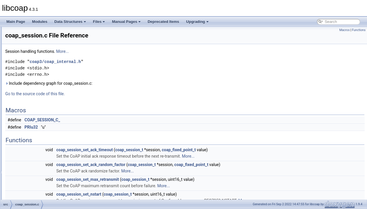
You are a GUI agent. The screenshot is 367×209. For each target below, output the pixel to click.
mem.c (29, 161)
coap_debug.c (35, 46)
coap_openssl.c (36, 97)
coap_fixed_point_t (251, 149)
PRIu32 (103, 127)
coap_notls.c (33, 91)
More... (135, 51)
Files (99, 21)
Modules (39, 21)
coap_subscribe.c (37, 122)
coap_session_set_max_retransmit (160, 179)
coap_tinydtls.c (35, 142)
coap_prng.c (33, 110)
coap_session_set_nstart (151, 194)
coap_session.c (36, 116)
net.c (27, 180)
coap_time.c (33, 135)
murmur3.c (32, 167)
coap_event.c (34, 52)
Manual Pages (126, 21)
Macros (344, 30)
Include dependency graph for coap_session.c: (121, 83)
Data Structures (70, 21)
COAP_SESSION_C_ (115, 120)
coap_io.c (31, 71)
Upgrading (197, 21)
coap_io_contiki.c (37, 78)
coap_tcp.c (32, 129)
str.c (27, 199)
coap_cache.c (34, 39)
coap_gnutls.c (34, 59)
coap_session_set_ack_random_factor (163, 164)
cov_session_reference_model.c (49, 148)
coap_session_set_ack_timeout (157, 149)
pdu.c (28, 186)
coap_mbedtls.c (36, 84)
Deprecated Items (163, 21)
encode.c (31, 154)
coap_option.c (35, 103)
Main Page (15, 21)
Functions (359, 30)
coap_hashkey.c (36, 65)
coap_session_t (202, 149)
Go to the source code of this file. (107, 93)
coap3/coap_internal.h (127, 61)
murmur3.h (32, 174)
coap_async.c (34, 33)
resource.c (32, 193)
